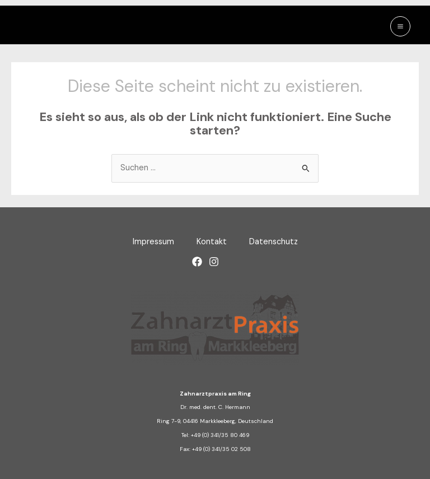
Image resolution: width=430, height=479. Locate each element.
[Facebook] (197, 262)
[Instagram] (214, 262)
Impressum (153, 241)
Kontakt (212, 241)
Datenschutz (273, 241)
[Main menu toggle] (400, 26)
